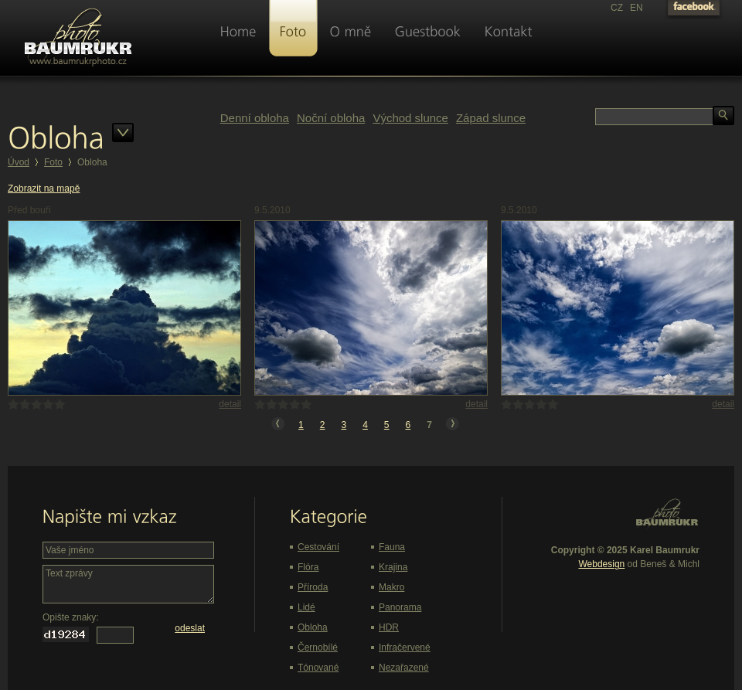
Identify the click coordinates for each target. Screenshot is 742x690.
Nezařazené (404, 667)
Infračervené (405, 647)
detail (230, 404)
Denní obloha (254, 117)
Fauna (392, 547)
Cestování (318, 547)
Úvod (18, 162)
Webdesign (601, 564)
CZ (617, 7)
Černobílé (318, 647)
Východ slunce (410, 117)
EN (636, 7)
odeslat (190, 628)
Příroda (313, 587)
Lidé (306, 607)
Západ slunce (491, 117)
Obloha (313, 627)
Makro (391, 587)
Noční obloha (331, 117)
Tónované (318, 667)
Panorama (400, 607)
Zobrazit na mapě (44, 188)
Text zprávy (128, 584)
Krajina (393, 567)
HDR (389, 627)
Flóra (308, 567)
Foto (53, 162)
